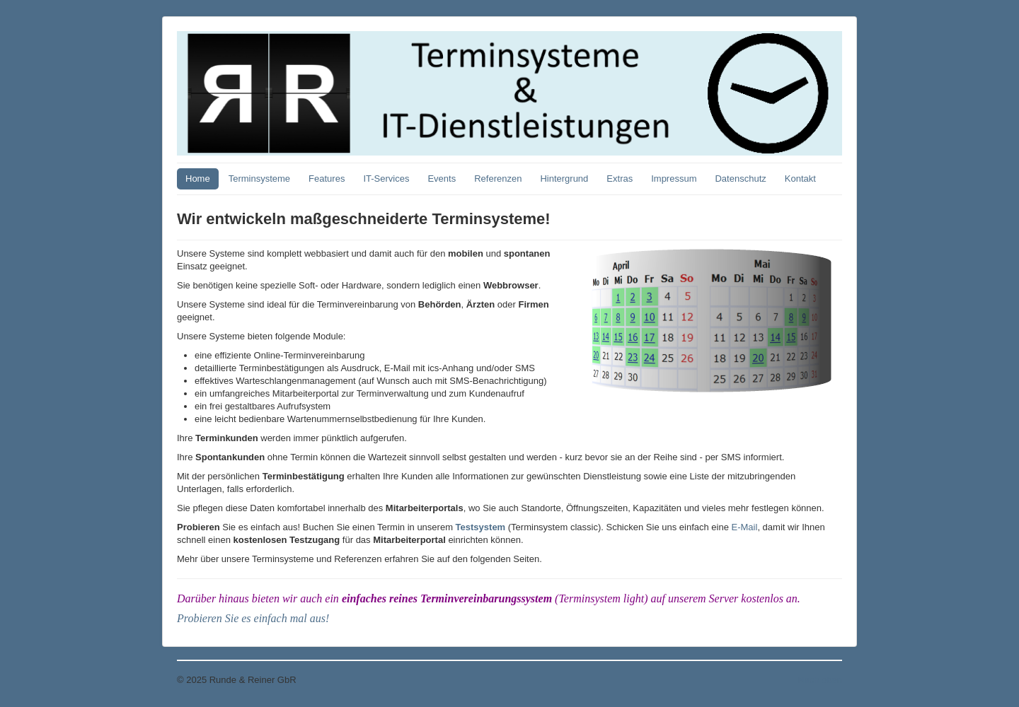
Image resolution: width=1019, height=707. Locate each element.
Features (327, 178)
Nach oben (820, 679)
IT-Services (386, 178)
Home (197, 178)
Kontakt (800, 178)
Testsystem (481, 527)
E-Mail (745, 527)
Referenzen (498, 178)
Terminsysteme (259, 178)
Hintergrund (564, 178)
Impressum (673, 178)
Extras (619, 178)
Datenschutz (740, 178)
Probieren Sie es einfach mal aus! (253, 618)
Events (441, 178)
